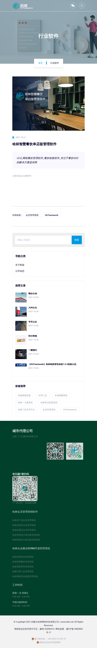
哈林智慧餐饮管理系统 (23, 563)
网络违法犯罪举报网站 (50, 643)
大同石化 (32, 307)
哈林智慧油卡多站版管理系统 (26, 541)
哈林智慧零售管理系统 (23, 567)
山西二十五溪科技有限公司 (25, 437)
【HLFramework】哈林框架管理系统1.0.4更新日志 (52, 364)
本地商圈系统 (61, 395)
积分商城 (32, 336)
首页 (40, 63)
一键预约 (32, 350)
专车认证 (32, 321)
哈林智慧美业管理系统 (23, 558)
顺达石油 (32, 293)
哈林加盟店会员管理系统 (24, 531)
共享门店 (42, 395)
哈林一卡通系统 (25, 402)
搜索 (76, 240)
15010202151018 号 (56, 640)
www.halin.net (67, 623)
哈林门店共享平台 (26, 409)
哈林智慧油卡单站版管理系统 (26, 536)
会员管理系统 (49, 409)
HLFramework (70, 409)
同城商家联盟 (24, 395)
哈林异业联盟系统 (49, 402)
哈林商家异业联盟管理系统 (25, 577)
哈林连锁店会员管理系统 (24, 526)
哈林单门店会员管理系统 (24, 521)
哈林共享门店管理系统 (23, 572)
